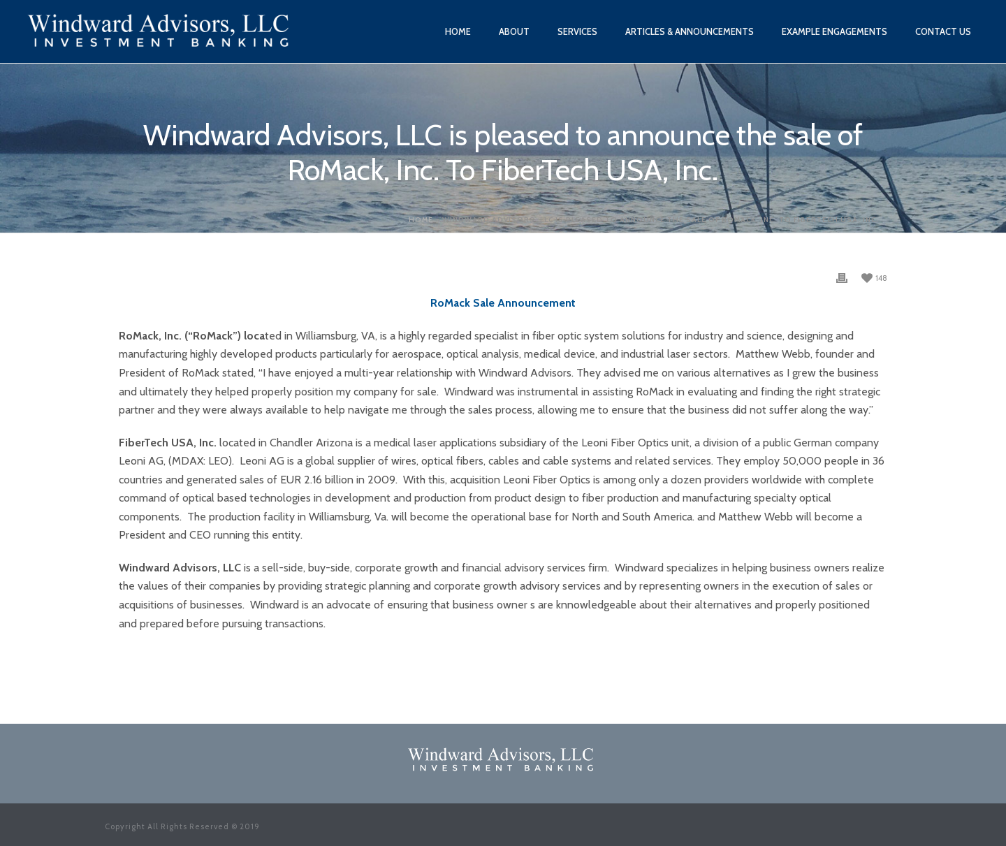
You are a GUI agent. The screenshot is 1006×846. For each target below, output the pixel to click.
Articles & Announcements (689, 31)
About (514, 31)
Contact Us (943, 31)
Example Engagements (834, 31)
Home (458, 31)
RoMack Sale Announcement (503, 302)
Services (577, 31)
